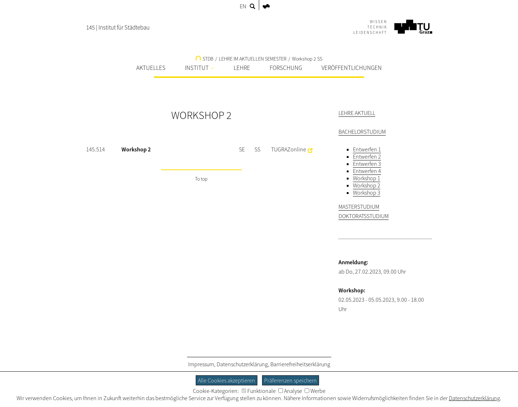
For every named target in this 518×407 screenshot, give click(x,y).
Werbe (315, 390)
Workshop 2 (366, 185)
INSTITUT (199, 68)
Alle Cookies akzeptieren (226, 380)
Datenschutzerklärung (242, 364)
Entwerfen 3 (367, 163)
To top (201, 179)
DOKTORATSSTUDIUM (363, 216)
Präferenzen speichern (290, 380)
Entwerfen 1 (367, 149)
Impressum (201, 364)
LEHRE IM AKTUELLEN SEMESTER (253, 59)
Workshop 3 (366, 192)
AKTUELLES (150, 68)
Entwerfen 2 (367, 156)
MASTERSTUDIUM (358, 206)
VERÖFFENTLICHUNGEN (352, 68)
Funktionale (259, 390)
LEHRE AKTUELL (356, 112)
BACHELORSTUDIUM (362, 131)
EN (243, 6)
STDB (204, 59)
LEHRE (242, 68)
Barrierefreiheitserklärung (300, 364)
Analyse (290, 390)
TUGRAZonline (288, 149)
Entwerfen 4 (367, 170)
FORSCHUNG (286, 68)
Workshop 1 (366, 178)
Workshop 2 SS (307, 59)
